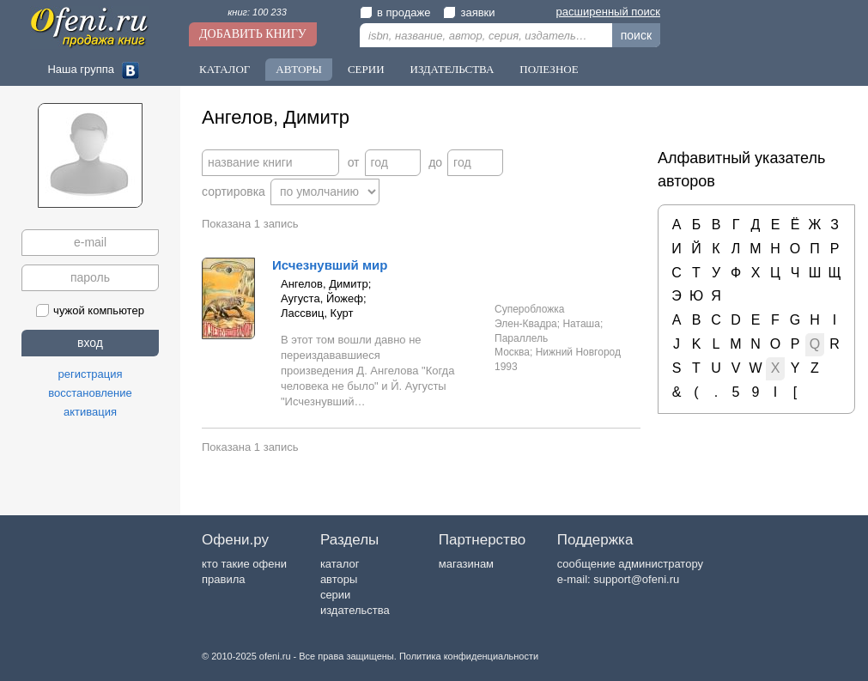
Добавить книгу (253, 33)
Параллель (521, 338)
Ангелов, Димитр (324, 283)
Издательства (452, 69)
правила (223, 579)
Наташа (580, 324)
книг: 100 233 (257, 12)
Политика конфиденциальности (468, 656)
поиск (636, 35)
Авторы (299, 69)
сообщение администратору (630, 563)
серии (335, 594)
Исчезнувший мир (329, 265)
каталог (340, 563)
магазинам (466, 563)
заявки (469, 12)
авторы (338, 579)
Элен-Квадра (526, 324)
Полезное (548, 69)
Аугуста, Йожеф (322, 298)
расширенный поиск (608, 11)
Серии (366, 69)
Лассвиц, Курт (317, 313)
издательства (355, 610)
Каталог (224, 69)
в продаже (395, 12)
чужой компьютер (90, 310)
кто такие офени (244, 563)
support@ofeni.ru (636, 579)
